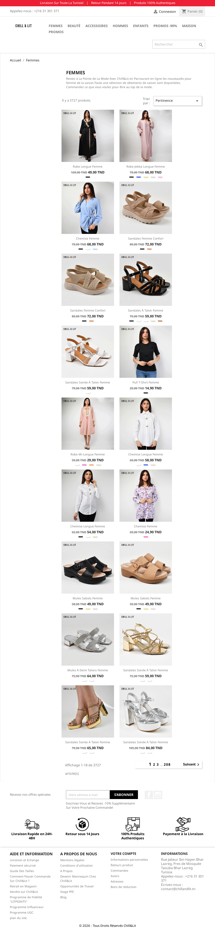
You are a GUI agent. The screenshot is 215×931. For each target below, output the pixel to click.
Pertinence (178, 100)
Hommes (120, 25)
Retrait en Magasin (23, 886)
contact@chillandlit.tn (178, 889)
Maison (189, 25)
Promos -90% (165, 25)
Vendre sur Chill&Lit (24, 892)
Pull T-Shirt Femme (145, 382)
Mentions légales (72, 860)
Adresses (117, 881)
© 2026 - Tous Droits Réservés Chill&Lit (107, 925)
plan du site (18, 918)
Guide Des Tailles (22, 871)
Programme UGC (21, 912)
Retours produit (122, 865)
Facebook (149, 795)
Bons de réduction (123, 887)
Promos (56, 32)
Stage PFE (67, 892)
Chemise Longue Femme (145, 454)
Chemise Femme (87, 238)
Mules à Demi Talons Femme (87, 670)
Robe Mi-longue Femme (88, 454)
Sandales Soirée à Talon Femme (87, 382)
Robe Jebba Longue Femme (145, 166)
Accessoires (96, 25)
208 (167, 764)
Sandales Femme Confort (145, 238)
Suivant (192, 764)
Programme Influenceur (27, 907)
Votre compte (123, 853)
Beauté (74, 25)
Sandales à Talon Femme (145, 310)
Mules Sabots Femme (88, 598)
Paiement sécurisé (23, 865)
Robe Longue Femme (87, 166)
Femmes (56, 25)
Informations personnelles (129, 860)
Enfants (140, 25)
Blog (63, 897)
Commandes (119, 870)
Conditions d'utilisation (76, 865)
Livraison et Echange (24, 860)
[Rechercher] (178, 44)
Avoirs (115, 876)
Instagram (158, 795)
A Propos (66, 871)
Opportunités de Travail (77, 886)
